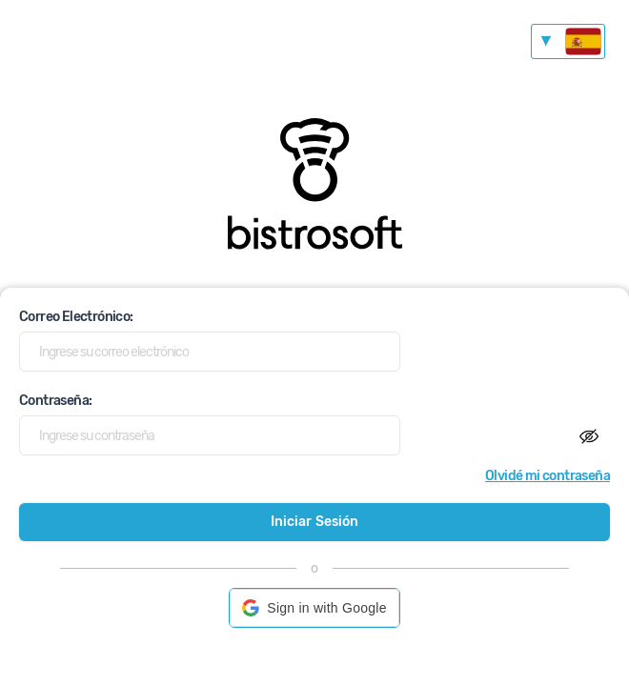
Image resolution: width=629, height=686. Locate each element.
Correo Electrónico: (76, 317)
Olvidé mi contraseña (547, 476)
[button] (314, 608)
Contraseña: (55, 401)
